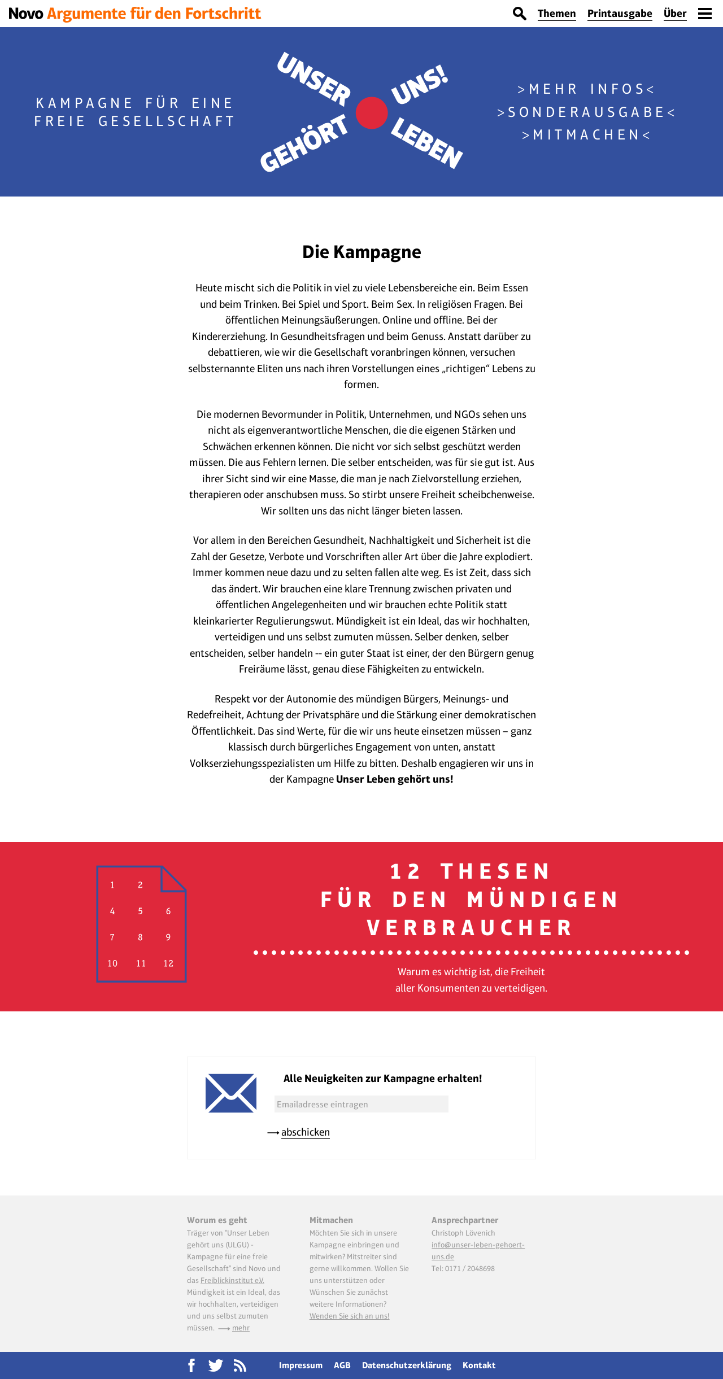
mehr (241, 1327)
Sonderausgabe (587, 111)
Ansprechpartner (465, 1220)
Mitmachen (587, 134)
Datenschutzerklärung (406, 1365)
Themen (557, 13)
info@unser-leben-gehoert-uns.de (478, 1250)
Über (675, 13)
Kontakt (479, 1365)
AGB (342, 1365)
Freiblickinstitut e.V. (232, 1280)
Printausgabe (619, 13)
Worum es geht (217, 1220)
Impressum (301, 1365)
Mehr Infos (587, 88)
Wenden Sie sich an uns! (350, 1315)
